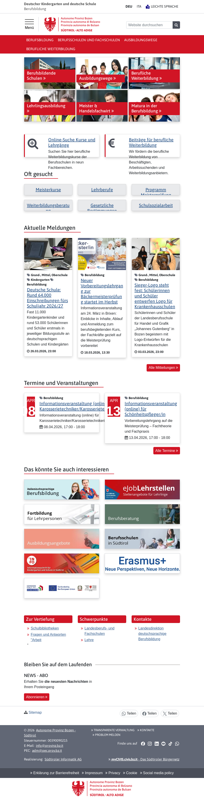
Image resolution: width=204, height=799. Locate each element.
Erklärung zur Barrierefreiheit (54, 773)
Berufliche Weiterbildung (50, 49)
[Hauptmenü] (29, 24)
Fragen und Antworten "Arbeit (48, 637)
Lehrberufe (102, 189)
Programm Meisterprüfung (156, 192)
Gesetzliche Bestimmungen (102, 208)
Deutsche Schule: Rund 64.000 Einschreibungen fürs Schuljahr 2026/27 (47, 297)
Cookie (130, 773)
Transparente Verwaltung (113, 730)
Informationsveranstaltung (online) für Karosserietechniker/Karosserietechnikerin (80, 406)
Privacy (112, 773)
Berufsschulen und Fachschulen (89, 40)
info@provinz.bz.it (49, 745)
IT (139, 6)
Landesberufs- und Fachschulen (99, 631)
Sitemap (35, 712)
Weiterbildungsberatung (48, 208)
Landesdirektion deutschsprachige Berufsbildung (152, 633)
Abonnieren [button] (36, 697)
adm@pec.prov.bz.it (47, 750)
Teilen (129, 713)
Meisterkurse (48, 189)
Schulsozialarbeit (156, 205)
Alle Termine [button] (166, 451)
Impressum (92, 773)
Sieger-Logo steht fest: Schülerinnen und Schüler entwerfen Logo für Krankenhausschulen (155, 295)
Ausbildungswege (140, 40)
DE (129, 6)
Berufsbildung (40, 40)
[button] (143, 744)
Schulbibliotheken (45, 628)
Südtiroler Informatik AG (63, 759)
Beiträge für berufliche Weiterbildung (151, 142)
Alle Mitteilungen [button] (163, 367)
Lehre (89, 640)
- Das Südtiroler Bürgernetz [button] (144, 759)
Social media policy (157, 773)
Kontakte (145, 730)
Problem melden (106, 735)
